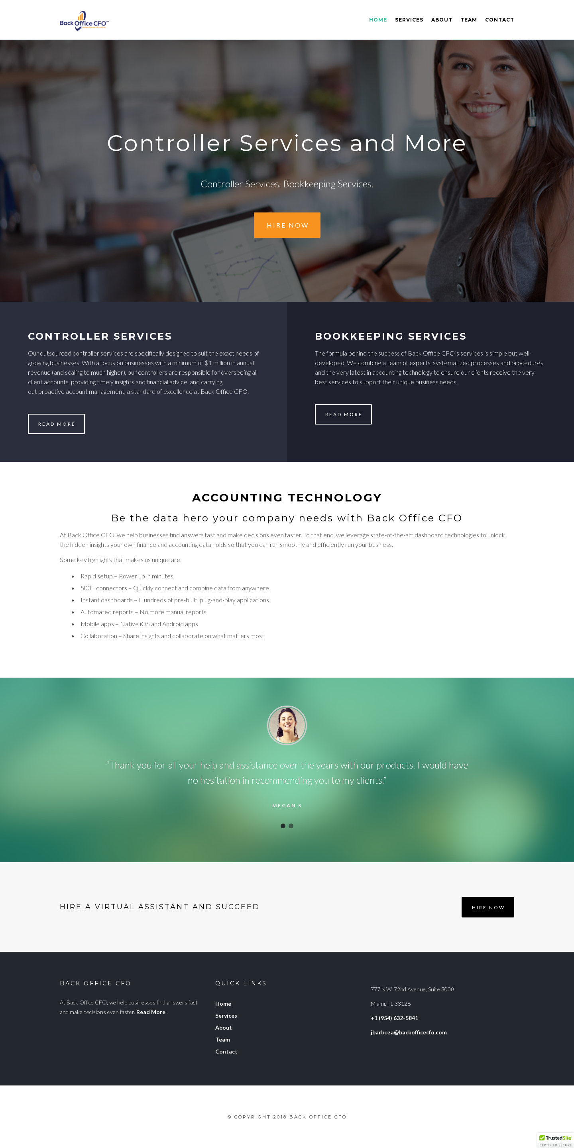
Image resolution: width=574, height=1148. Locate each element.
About (441, 20)
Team (468, 20)
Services (409, 20)
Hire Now (288, 225)
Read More (57, 424)
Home (378, 20)
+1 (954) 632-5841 (394, 1017)
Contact (499, 20)
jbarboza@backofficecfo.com (409, 1032)
